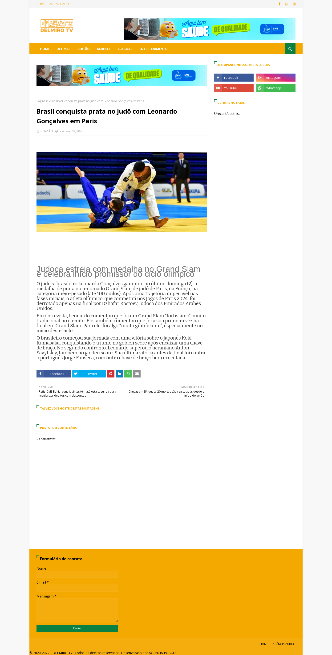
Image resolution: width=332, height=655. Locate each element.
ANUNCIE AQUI (59, 4)
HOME (40, 4)
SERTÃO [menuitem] (83, 49)
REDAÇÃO (46, 131)
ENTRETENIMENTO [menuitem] (153, 49)
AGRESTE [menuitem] (103, 49)
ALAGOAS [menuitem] (124, 49)
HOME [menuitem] (44, 49)
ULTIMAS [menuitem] (63, 49)
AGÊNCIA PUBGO (284, 644)
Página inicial (45, 101)
